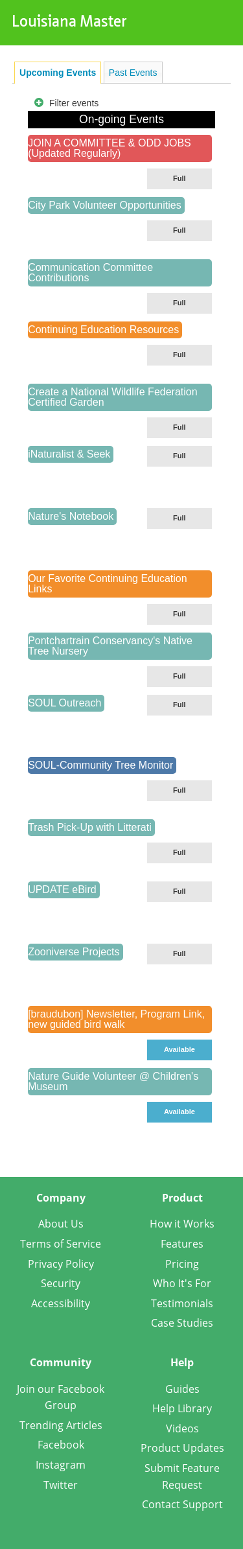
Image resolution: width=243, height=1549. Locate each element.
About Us (61, 1224)
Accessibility (60, 1303)
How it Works (182, 1224)
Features (182, 1244)
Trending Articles (60, 1425)
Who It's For (182, 1283)
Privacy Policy (61, 1264)
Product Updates (182, 1448)
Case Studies (182, 1323)
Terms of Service (60, 1244)
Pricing (182, 1264)
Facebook (61, 1445)
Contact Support (182, 1504)
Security (60, 1283)
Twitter (60, 1485)
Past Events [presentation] (133, 72)
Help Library (182, 1408)
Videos (182, 1428)
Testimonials (182, 1303)
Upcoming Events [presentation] (57, 72)
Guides (182, 1389)
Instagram (61, 1465)
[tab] (57, 73)
